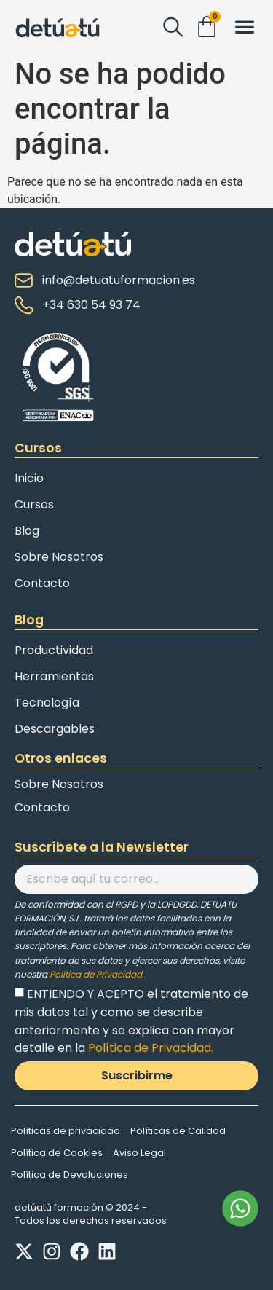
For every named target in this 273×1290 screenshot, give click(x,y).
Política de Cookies (57, 1153)
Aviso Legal (139, 1153)
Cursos (34, 504)
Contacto (42, 583)
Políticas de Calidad (178, 1131)
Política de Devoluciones (69, 1174)
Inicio (29, 478)
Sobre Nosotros (59, 556)
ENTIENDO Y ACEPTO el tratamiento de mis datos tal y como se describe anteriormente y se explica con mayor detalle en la (131, 1021)
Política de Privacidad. (97, 974)
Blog (27, 530)
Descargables (55, 728)
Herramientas (54, 676)
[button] (244, 28)
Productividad (54, 650)
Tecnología (47, 702)
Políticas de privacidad (65, 1131)
